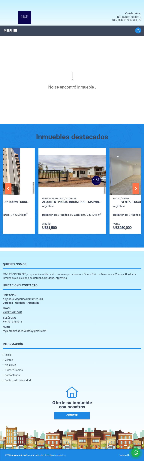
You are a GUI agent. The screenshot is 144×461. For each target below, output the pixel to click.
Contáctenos (12, 375)
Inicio (8, 354)
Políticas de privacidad (18, 380)
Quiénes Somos (14, 370)
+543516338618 (131, 16)
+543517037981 (127, 19)
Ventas (9, 359)
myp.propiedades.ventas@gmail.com (24, 330)
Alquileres (10, 364)
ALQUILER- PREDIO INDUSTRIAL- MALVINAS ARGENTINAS (72, 202)
